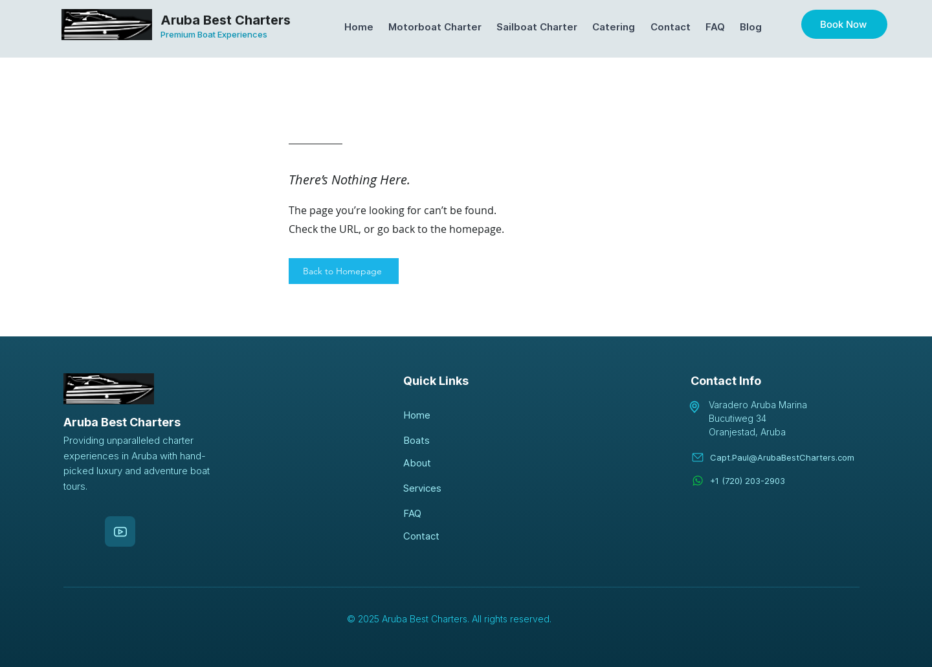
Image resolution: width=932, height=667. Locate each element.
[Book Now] (844, 24)
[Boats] (449, 440)
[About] (449, 462)
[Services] (449, 488)
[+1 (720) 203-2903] (784, 480)
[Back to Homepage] (344, 271)
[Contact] (449, 536)
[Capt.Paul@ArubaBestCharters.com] (784, 457)
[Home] (449, 415)
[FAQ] (449, 513)
